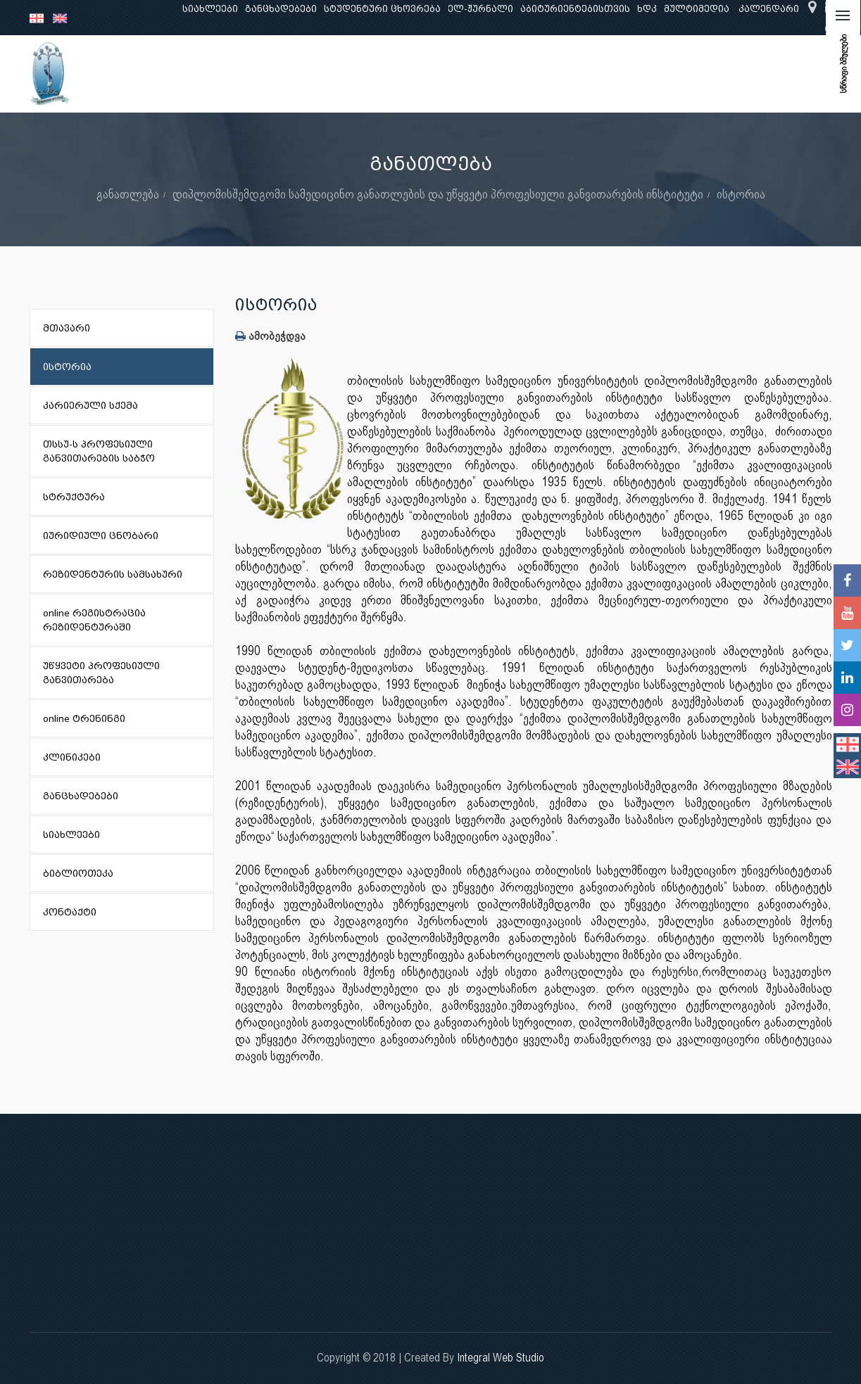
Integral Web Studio (500, 1357)
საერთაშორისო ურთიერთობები (720, 74)
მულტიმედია (696, 9)
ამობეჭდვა (270, 336)
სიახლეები (210, 9)
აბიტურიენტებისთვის (575, 9)
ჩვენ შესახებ (166, 74)
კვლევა (309, 74)
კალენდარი (769, 9)
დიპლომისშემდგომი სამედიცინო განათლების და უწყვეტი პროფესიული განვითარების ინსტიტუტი (437, 193)
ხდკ (647, 9)
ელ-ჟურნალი (480, 9)
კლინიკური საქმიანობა (406, 74)
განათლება (245, 74)
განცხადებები (281, 9)
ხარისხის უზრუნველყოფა (551, 74)
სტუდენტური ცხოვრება (382, 9)
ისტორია (741, 193)
